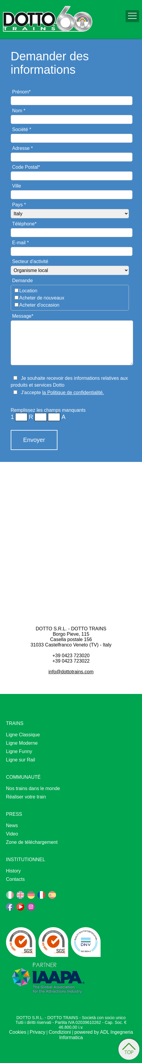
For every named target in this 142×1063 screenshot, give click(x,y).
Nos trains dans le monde (33, 788)
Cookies (17, 1032)
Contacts (15, 879)
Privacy (37, 1032)
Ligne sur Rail (20, 759)
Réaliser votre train (26, 796)
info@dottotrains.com (71, 671)
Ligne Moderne (22, 743)
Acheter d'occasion (39, 305)
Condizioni (60, 1032)
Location (28, 290)
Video (12, 833)
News (12, 825)
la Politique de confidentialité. (73, 392)
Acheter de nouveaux (41, 297)
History (13, 870)
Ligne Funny (19, 751)
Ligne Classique (23, 734)
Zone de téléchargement (31, 842)
